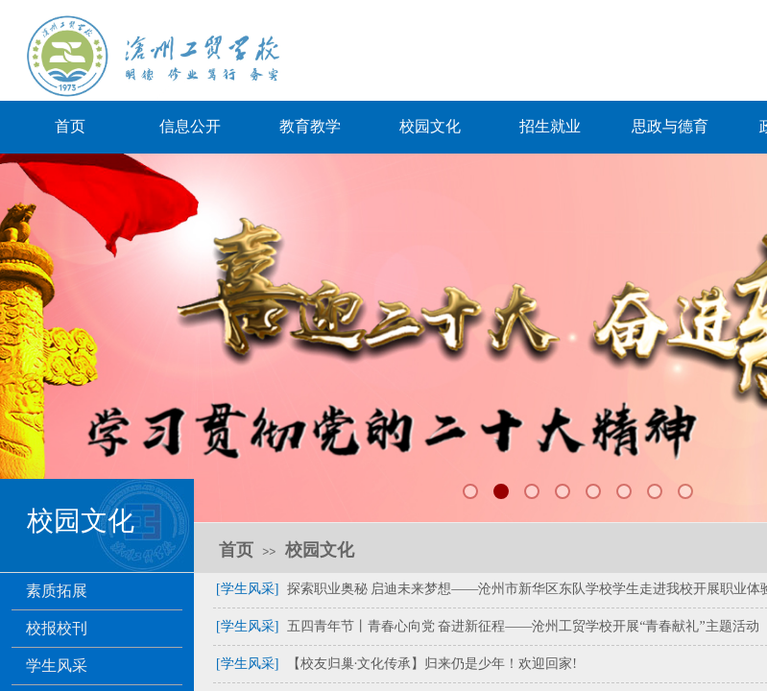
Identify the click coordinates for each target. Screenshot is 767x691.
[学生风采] (247, 589)
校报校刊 (56, 628)
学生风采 (56, 665)
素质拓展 (56, 591)
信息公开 (190, 126)
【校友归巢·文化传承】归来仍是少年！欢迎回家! (432, 663)
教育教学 (310, 126)
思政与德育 (670, 126)
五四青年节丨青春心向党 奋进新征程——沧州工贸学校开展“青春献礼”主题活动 (523, 626)
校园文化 (430, 126)
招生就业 (550, 126)
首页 (70, 126)
